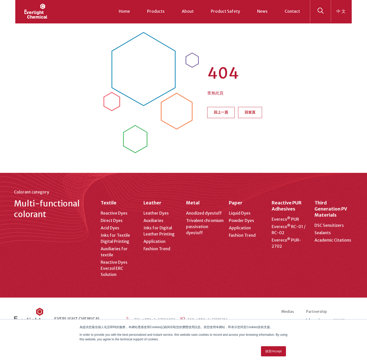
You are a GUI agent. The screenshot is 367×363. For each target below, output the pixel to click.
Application (154, 241)
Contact (292, 11)
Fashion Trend (156, 248)
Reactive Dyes (114, 213)
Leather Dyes (156, 213)
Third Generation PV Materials (330, 209)
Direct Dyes (112, 220)
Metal (193, 203)
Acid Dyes (110, 227)
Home (124, 11)
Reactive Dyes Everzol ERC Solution (114, 268)
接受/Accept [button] (273, 351)
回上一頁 (221, 112)
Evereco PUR (285, 219)
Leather (152, 203)
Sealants (322, 232)
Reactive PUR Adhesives (287, 206)
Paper (235, 203)
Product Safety (225, 11)
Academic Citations (332, 240)
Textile (108, 203)
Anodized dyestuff (204, 213)
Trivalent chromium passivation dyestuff (205, 226)
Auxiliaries (153, 220)
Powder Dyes (241, 220)
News (262, 11)
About (188, 11)
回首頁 (250, 112)
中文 (341, 11)
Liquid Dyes (240, 213)
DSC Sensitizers (329, 225)
